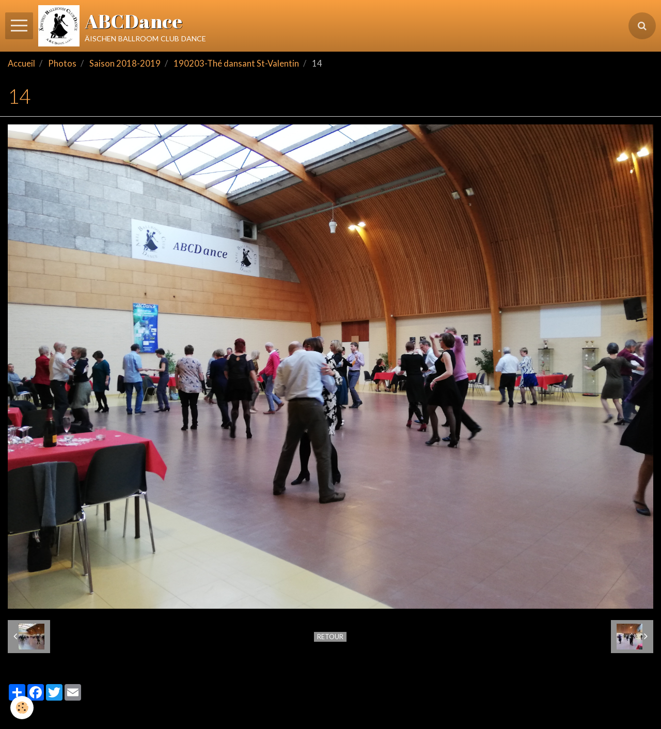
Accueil (21, 63)
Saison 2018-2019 (125, 63)
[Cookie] (22, 707)
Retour (330, 636)
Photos (62, 63)
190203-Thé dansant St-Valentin (236, 63)
